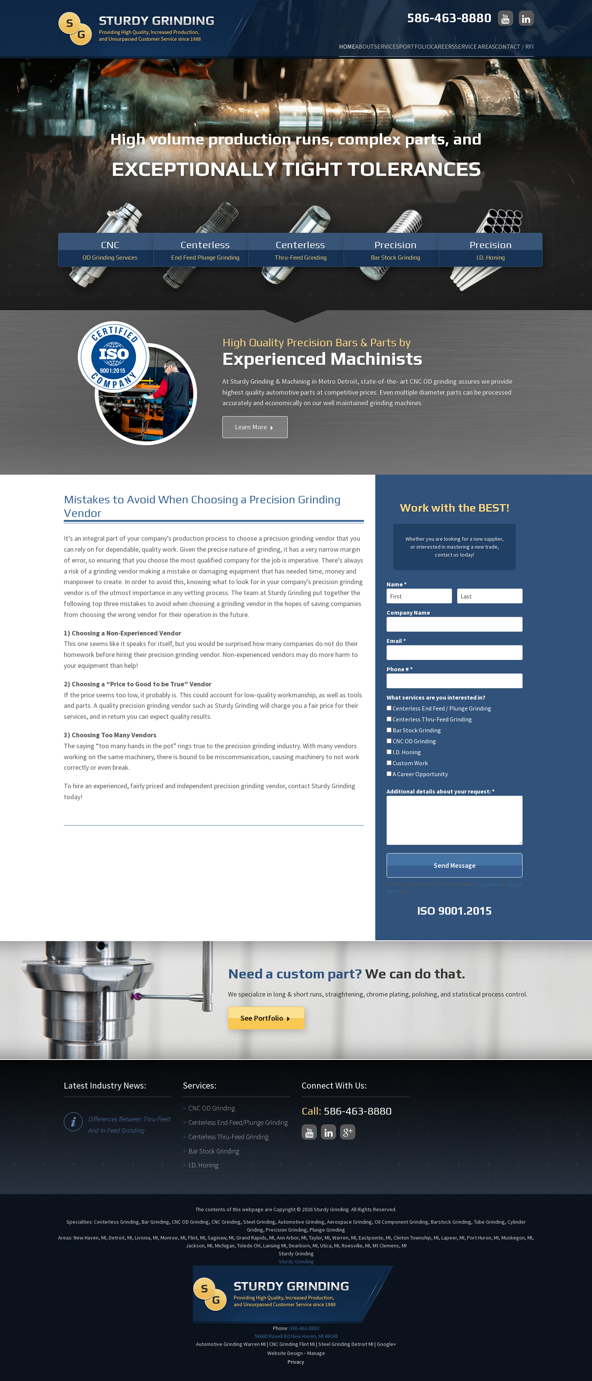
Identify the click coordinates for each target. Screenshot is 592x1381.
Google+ (386, 1344)
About (269, 42)
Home (234, 42)
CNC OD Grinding (211, 1108)
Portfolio (354, 42)
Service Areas (449, 42)
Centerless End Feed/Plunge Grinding (238, 1122)
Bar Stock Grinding (213, 1151)
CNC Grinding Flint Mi (292, 1344)
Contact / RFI (505, 42)
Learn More (255, 427)
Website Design (285, 1353)
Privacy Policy (487, 884)
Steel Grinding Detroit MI (345, 1344)
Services (308, 42)
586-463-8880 (449, 17)
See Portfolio (266, 1018)
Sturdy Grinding (296, 1261)
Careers (399, 42)
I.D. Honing (203, 1165)
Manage (316, 1353)
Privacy (296, 1361)
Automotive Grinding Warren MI (231, 1344)
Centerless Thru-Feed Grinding (228, 1136)
